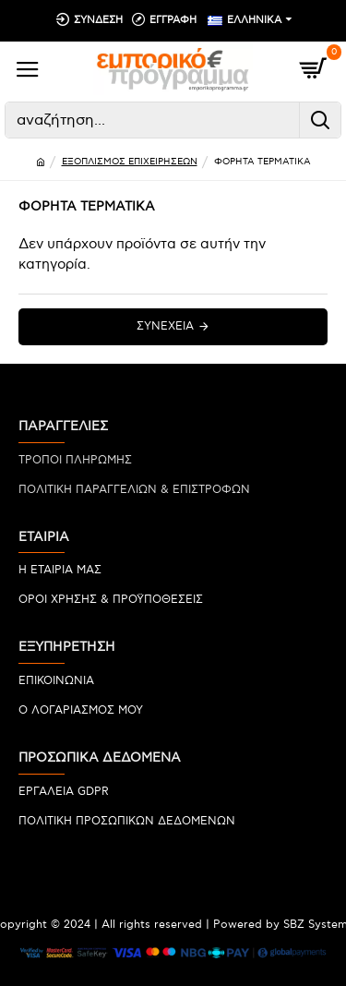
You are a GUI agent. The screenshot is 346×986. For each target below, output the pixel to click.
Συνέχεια (165, 326)
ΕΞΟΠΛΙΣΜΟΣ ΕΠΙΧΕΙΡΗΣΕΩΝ (129, 161)
